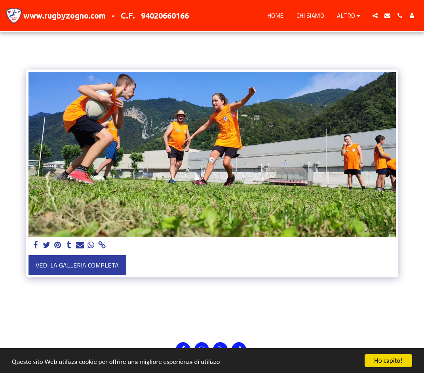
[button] (375, 16)
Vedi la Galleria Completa (77, 265)
